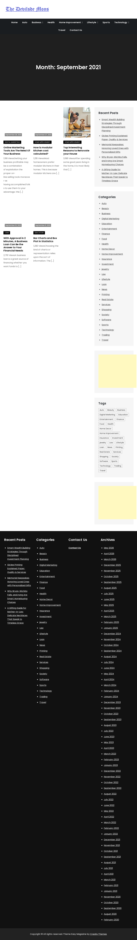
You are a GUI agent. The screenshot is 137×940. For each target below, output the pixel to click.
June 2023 (109, 736)
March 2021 (110, 879)
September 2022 (112, 788)
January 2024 (111, 696)
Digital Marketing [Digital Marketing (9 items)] (107, 414)
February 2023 (111, 759)
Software (106, 319)
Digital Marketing (12, 142)
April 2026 (109, 553)
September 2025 (112, 582)
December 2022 (112, 771)
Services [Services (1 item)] (117, 452)
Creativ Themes (98, 934)
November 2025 (112, 570)
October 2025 (111, 576)
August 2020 (110, 914)
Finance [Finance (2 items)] (120, 419)
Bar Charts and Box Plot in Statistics (45, 239)
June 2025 (109, 599)
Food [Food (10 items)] (102, 424)
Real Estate (107, 299)
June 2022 (109, 805)
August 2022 (110, 793)
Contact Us (76, 30)
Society (105, 314)
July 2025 (109, 593)
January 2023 (111, 765)
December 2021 (112, 839)
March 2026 (110, 559)
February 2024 (111, 690)
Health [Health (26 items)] (111, 424)
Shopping (106, 309)
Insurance (107, 259)
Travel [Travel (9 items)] (102, 470)
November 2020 (112, 896)
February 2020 (111, 919)
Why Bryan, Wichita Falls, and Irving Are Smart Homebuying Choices (114, 161)
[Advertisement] (117, 371)
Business (36, 22)
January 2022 (111, 833)
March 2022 (110, 822)
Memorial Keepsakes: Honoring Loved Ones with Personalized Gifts (115, 148)
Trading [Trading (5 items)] (117, 466)
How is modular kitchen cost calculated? (42, 150)
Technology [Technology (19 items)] (105, 466)
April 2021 (109, 873)
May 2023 (109, 742)
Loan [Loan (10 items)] (102, 447)
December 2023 (112, 702)
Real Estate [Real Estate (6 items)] (105, 452)
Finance (106, 233)
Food (104, 238)
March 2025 (110, 616)
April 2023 (109, 748)
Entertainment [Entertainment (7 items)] (106, 419)
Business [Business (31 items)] (121, 410)
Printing (106, 294)
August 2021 (110, 862)
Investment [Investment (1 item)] (117, 438)
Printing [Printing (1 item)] (119, 447)
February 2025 (111, 622)
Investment (108, 264)
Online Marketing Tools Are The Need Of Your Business (16, 150)
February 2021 (111, 885)
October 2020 (111, 902)
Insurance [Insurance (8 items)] (104, 438)
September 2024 (113, 650)
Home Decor (108, 248)
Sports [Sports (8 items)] (114, 461)
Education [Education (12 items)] (123, 414)
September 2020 (112, 908)
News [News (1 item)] (109, 447)
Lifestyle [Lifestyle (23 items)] (120, 442)
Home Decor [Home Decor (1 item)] (105, 428)
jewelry (105, 269)
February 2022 (111, 828)
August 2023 (110, 725)
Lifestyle (91, 22)
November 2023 (112, 708)
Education (39, 233)
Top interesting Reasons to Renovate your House (76, 150)
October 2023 (111, 713)
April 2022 (109, 816)
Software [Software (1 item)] (104, 461)
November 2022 (112, 776)
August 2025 (110, 587)
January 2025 (111, 628)
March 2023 (110, 753)
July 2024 (109, 662)
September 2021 (112, 856)
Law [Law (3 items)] (111, 442)
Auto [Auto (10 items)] (102, 410)
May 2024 (109, 673)
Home (14, 22)
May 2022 (109, 811)
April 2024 (109, 679)
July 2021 (108, 868)
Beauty (105, 208)
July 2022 (108, 799)
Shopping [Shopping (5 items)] (104, 456)
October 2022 (111, 782)
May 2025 (109, 605)
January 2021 (110, 891)
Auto (24, 22)
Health (51, 22)
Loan (7, 233)
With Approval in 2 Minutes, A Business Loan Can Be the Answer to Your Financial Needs (15, 244)
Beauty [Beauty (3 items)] (110, 410)
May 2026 (109, 547)
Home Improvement (70, 22)
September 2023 (112, 719)
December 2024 (112, 633)
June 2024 (109, 668)
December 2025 (112, 565)
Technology (120, 22)
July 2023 (108, 730)
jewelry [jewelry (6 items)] (103, 442)
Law (104, 274)
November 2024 (112, 639)
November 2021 (112, 845)
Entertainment (109, 228)
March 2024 (110, 685)
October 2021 (111, 851)
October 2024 (111, 645)
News (104, 289)
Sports (106, 22)
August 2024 (110, 656)
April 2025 (109, 610)
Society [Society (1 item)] (115, 456)
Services (106, 304)
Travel (61, 30)
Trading (106, 334)
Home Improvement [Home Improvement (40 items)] (109, 433)
